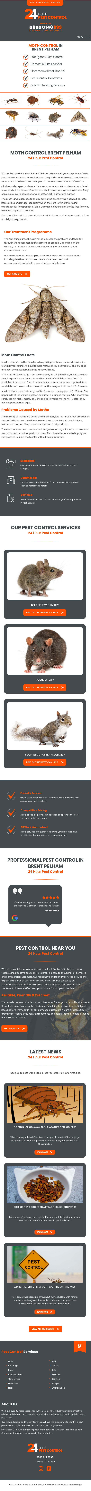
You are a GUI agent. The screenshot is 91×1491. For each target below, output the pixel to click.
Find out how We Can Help (43, 614)
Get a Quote (14, 274)
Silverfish (56, 1376)
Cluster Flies (14, 1380)
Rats (54, 1371)
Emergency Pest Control (45, 2)
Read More (43, 1154)
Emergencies (58, 1389)
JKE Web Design (74, 1486)
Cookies (39, 1463)
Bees (10, 1371)
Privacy (51, 1463)
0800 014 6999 (45, 1459)
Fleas (11, 1389)
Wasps (55, 1385)
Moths (55, 1367)
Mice (54, 1362)
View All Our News (43, 1330)
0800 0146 (45, 27)
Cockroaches (15, 1376)
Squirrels (56, 1380)
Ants (10, 1362)
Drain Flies (13, 1385)
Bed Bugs (13, 1367)
